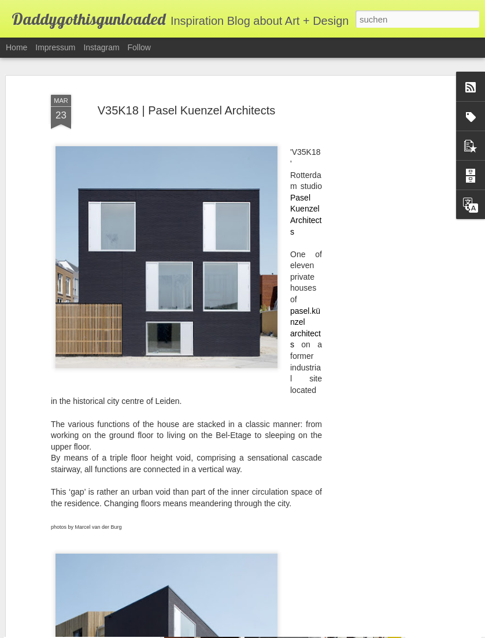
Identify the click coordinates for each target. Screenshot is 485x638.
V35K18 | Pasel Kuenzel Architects (187, 90)
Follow (139, 47)
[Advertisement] (385, 250)
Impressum (55, 47)
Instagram (101, 47)
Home (16, 47)
